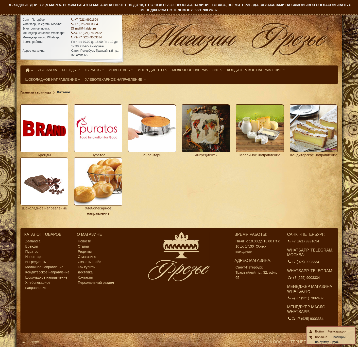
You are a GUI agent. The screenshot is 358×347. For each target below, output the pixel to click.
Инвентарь (152, 155)
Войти (319, 331)
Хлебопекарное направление (38, 285)
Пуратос (98, 155)
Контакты (85, 277)
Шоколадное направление (44, 208)
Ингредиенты (205, 155)
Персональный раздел (96, 282)
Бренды (44, 155)
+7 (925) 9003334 (84, 24)
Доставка (85, 272)
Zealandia (33, 241)
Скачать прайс (89, 262)
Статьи (83, 246)
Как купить (86, 267)
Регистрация (336, 331)
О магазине (87, 257)
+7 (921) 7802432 (86, 33)
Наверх (30, 342)
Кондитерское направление (313, 155)
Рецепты (85, 251)
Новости (84, 241)
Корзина (321, 337)
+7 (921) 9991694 (84, 19)
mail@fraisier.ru (83, 28)
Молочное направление (259, 155)
